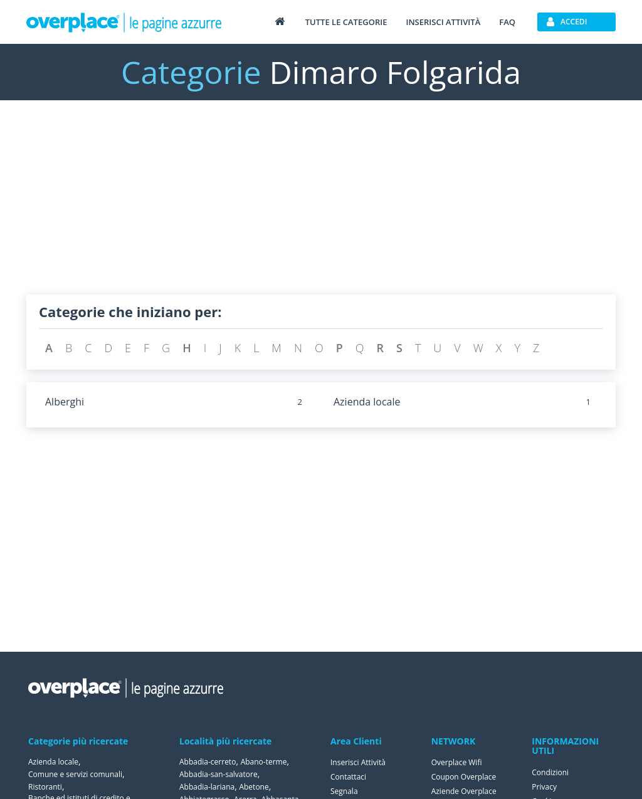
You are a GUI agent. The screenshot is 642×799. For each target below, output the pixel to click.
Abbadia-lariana (206, 786)
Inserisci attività (443, 22)
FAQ (507, 22)
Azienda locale (367, 402)
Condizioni (550, 772)
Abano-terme (264, 761)
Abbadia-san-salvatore (218, 774)
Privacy (544, 786)
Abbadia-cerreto (207, 761)
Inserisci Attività (358, 762)
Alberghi (64, 402)
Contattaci (348, 776)
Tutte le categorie (346, 22)
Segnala (344, 791)
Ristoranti (45, 786)
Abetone (253, 786)
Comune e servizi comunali (75, 774)
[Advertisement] (321, 207)
